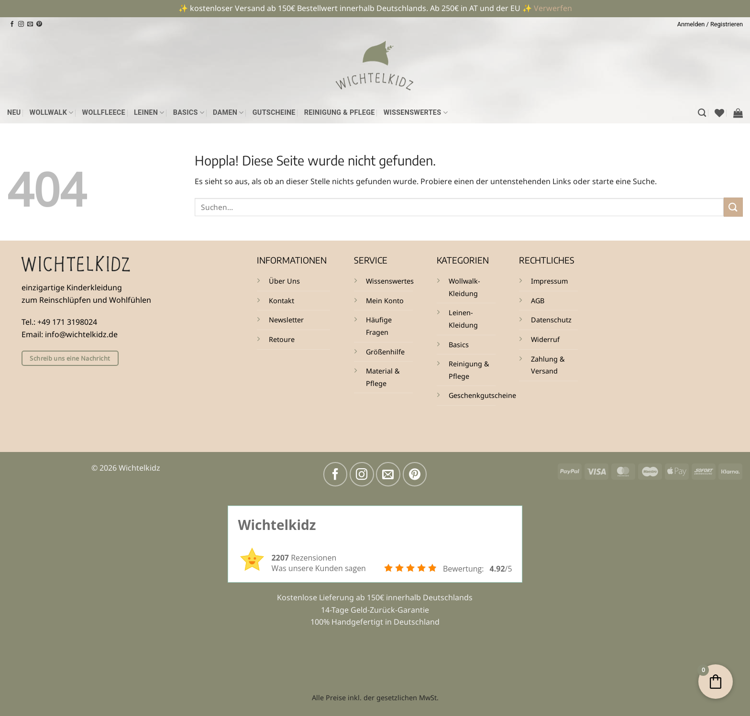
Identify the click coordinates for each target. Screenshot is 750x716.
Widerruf (545, 339)
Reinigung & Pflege (339, 113)
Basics (188, 112)
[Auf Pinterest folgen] (39, 24)
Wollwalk (52, 112)
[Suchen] (702, 113)
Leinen (149, 112)
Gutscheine (274, 113)
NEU (14, 113)
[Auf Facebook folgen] (12, 24)
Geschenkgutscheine (482, 395)
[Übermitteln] (733, 207)
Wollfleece (103, 113)
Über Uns (284, 281)
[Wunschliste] (719, 112)
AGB (537, 300)
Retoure (282, 339)
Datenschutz (551, 319)
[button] (710, 24)
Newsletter (286, 319)
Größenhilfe (385, 351)
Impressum (549, 281)
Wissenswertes (416, 112)
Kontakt (281, 300)
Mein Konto (385, 300)
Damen (228, 112)
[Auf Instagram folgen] (21, 24)
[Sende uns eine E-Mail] (30, 24)
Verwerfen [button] (553, 8)
